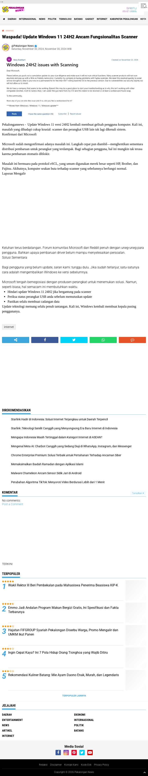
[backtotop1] (144, 772)
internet (102, 19)
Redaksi (43, 764)
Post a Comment (12, 504)
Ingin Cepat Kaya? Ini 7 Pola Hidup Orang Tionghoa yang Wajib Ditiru (58, 652)
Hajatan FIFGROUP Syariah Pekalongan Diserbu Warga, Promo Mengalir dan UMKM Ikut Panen (63, 632)
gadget (89, 19)
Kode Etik (86, 764)
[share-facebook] (44, 340)
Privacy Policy (101, 764)
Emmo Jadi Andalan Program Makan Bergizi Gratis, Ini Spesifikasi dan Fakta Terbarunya (63, 610)
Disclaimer (56, 764)
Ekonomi (79, 714)
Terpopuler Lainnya (74, 695)
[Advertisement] (74, 210)
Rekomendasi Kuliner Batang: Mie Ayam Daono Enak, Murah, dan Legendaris (63, 675)
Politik (52, 19)
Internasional (27, 19)
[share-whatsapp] (103, 340)
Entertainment (12, 720)
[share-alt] (15, 340)
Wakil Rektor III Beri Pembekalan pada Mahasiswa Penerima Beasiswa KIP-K (63, 585)
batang (78, 19)
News (42, 19)
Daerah (12, 19)
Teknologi (65, 19)
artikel (7, 730)
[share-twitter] (74, 340)
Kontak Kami (71, 764)
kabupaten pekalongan (124, 19)
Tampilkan (138, 493)
